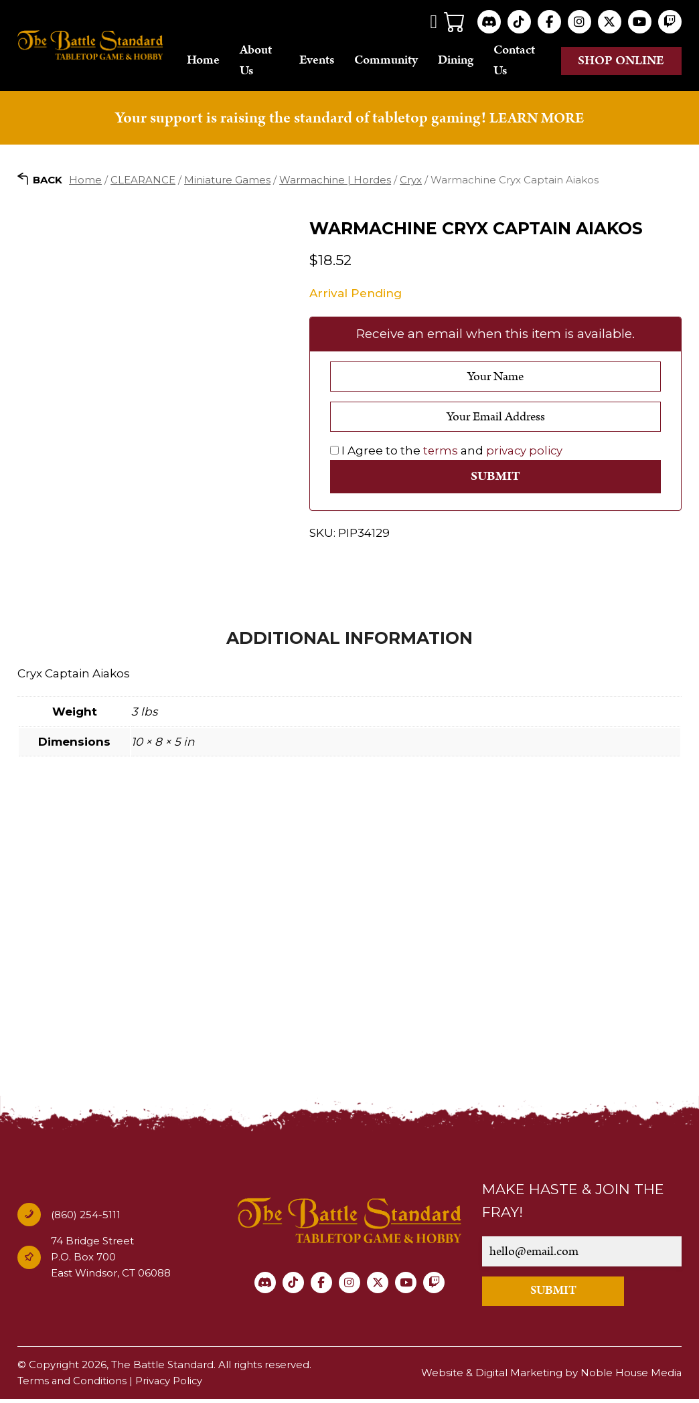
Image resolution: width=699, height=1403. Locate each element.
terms (441, 452)
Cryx (411, 181)
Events (323, 61)
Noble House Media (630, 1376)
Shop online (621, 61)
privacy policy (525, 452)
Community (392, 61)
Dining (462, 61)
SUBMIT (562, 1295)
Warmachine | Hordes (335, 181)
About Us (270, 61)
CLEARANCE (142, 181)
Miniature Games (227, 181)
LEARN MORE (536, 119)
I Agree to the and (447, 452)
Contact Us (521, 61)
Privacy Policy (170, 1384)
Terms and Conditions (72, 1384)
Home (217, 61)
